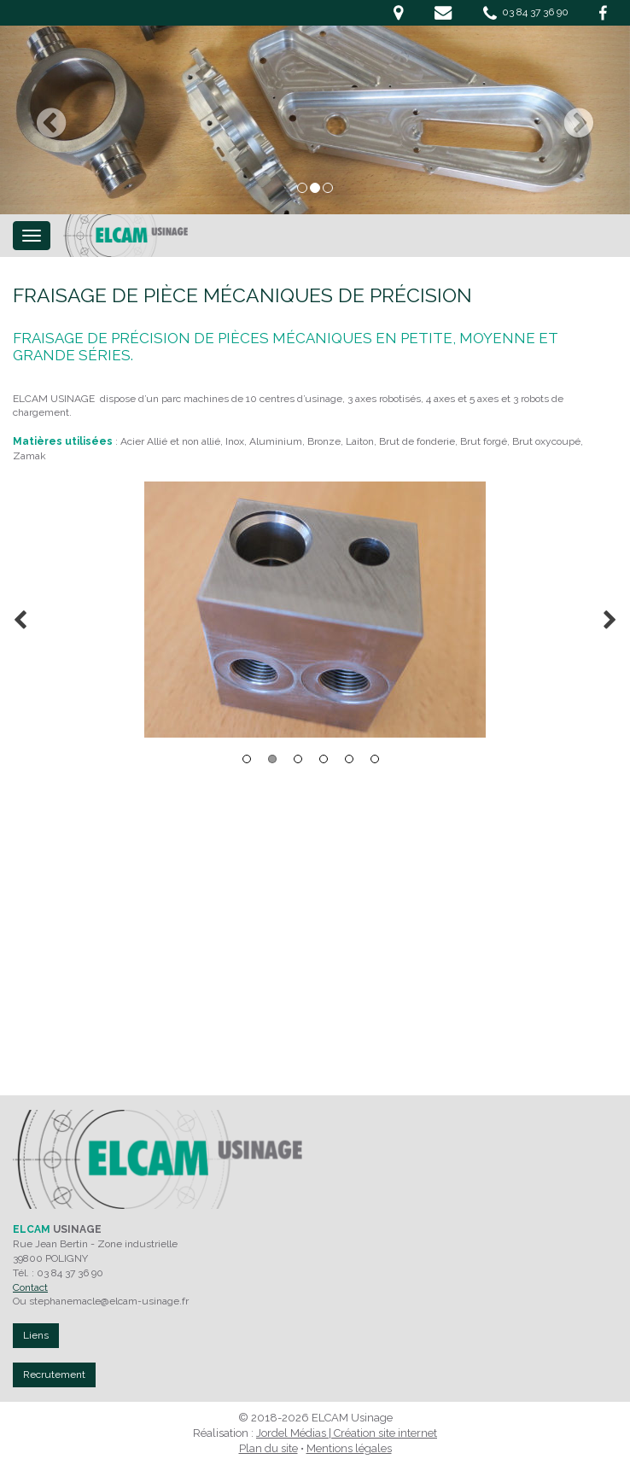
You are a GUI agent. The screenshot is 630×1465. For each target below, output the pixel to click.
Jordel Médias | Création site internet (346, 1433)
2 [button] (272, 759)
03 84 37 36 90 (526, 13)
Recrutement (54, 1374)
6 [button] (374, 759)
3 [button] (298, 759)
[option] (315, 609)
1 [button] (246, 759)
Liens (36, 1335)
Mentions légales (349, 1448)
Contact (30, 1287)
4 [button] (323, 759)
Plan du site (268, 1448)
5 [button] (349, 759)
